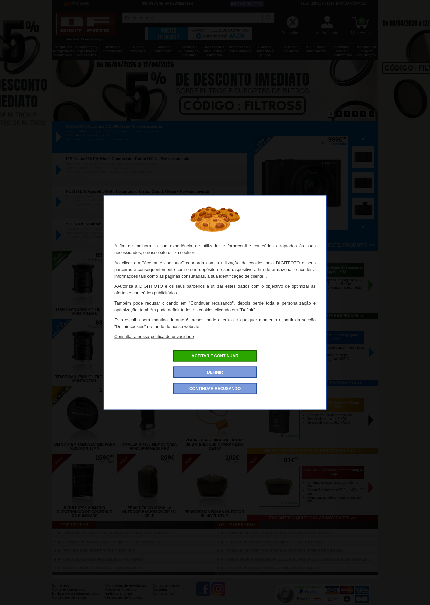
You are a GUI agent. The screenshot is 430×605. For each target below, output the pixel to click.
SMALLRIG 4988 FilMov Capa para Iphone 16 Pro (149, 446)
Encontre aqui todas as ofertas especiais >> (312, 315)
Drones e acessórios (112, 49)
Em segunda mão (247, 3)
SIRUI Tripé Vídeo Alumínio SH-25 (102, 567)
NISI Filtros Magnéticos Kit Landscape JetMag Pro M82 (333, 270)
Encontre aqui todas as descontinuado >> (312, 450)
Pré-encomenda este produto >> (328, 245)
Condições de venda (69, 597)
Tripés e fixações (137, 49)
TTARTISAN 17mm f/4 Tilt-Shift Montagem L (84, 311)
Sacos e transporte (163, 49)
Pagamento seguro (121, 589)
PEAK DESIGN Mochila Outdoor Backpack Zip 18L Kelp (149, 512)
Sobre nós (60, 585)
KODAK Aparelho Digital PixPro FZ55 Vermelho (285, 550)
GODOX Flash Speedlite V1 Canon (104, 559)
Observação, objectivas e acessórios (87, 51)
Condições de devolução (125, 585)
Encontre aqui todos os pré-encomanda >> (312, 383)
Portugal (76, 4)
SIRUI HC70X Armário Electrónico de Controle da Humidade (84, 512)
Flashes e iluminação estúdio (189, 51)
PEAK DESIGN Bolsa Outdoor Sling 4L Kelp (333, 472)
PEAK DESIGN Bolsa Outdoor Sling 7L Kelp (214, 514)
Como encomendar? (69, 589)
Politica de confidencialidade (75, 593)
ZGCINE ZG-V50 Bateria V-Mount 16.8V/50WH (333, 405)
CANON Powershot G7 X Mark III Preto (273, 567)
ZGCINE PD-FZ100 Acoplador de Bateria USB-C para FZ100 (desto (214, 444)
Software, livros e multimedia (342, 51)
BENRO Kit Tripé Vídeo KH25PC (99, 550)
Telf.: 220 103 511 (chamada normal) (333, 3)
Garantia (160, 589)
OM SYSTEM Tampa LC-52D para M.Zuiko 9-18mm (84, 446)
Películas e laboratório (316, 49)
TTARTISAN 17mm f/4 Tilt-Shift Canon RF (149, 311)
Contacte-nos (163, 593)
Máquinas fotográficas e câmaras (63, 51)
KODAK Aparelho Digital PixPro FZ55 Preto (116, 533)
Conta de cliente (166, 585)
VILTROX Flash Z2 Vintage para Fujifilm (333, 337)
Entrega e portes (119, 593)
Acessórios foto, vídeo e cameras (214, 51)
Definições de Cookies (123, 597)
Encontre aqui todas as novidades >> (312, 518)
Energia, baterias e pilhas (265, 51)
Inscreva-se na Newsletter (167, 3)
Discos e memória (291, 49)
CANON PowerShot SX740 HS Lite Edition (112, 541)
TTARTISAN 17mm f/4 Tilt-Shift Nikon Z (214, 311)
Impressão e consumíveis (240, 49)
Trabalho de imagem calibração (366, 51)
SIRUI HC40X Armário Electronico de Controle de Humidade (300, 559)
